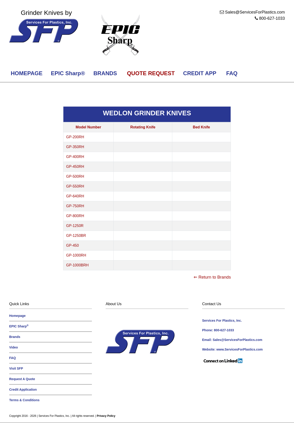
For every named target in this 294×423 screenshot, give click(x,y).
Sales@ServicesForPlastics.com (255, 12)
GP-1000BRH (77, 265)
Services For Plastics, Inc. (54, 415)
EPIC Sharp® (67, 73)
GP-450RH (75, 167)
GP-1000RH (76, 255)
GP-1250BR (76, 236)
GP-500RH (75, 176)
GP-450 (72, 245)
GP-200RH (75, 137)
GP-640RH (75, 196)
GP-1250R (75, 226)
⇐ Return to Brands (212, 277)
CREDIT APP (200, 73)
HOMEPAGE (25, 73)
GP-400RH (75, 157)
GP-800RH (75, 216)
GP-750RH (75, 206)
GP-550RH (75, 186)
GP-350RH (75, 147)
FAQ (232, 73)
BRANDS (104, 73)
